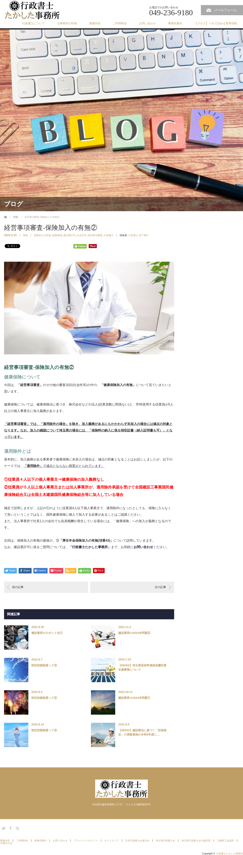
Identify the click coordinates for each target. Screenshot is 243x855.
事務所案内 (175, 23)
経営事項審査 (95, 235)
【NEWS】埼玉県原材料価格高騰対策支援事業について (142, 667)
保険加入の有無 (42, 235)
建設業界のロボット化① (47, 633)
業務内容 (94, 23)
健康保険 (57, 235)
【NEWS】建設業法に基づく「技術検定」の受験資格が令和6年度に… (142, 732)
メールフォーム (225, 10)
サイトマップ (111, 840)
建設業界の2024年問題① (134, 697)
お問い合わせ (147, 23)
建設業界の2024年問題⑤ (134, 633)
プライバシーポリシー (86, 840)
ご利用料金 (120, 23)
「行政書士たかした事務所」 (90, 547)
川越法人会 (6, 843)
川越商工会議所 (225, 840)
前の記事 (17, 587)
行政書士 (109, 235)
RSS (17, 828)
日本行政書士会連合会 (137, 840)
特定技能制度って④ (44, 730)
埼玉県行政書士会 (165, 840)
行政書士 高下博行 (138, 235)
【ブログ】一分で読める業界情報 (215, 23)
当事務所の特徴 (67, 23)
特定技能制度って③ (44, 665)
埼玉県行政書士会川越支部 (196, 840)
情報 (25, 235)
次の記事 (160, 587)
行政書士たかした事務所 (229, 853)
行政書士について (33, 23)
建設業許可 (69, 235)
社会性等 (81, 235)
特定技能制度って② (44, 697)
